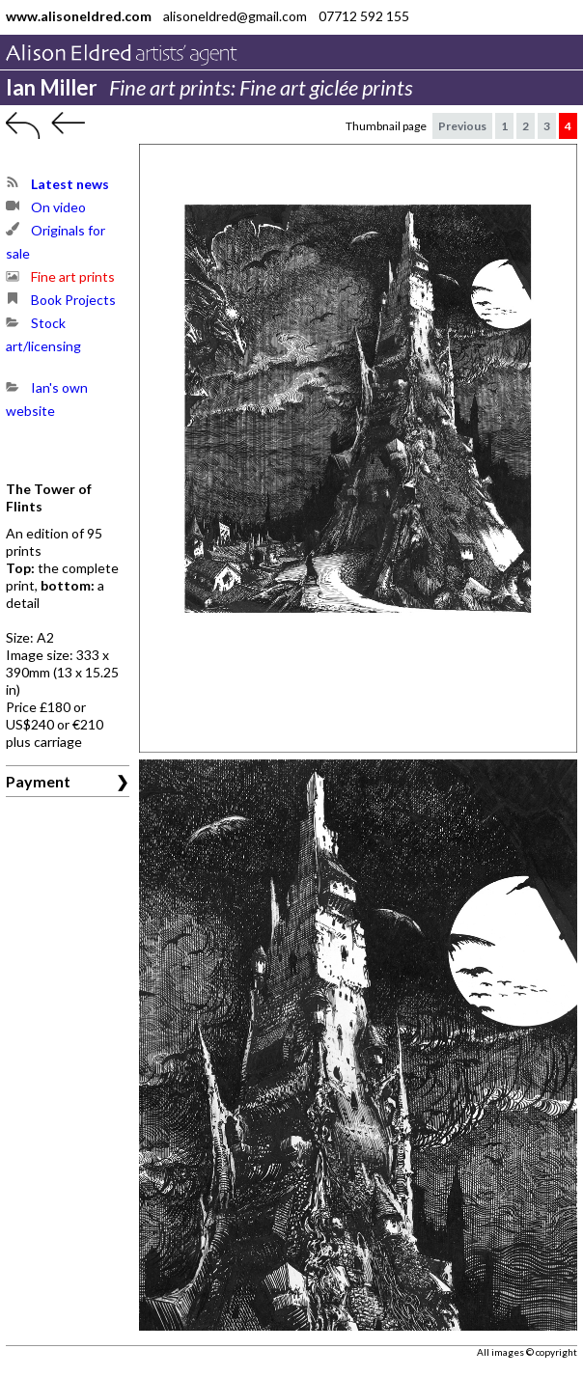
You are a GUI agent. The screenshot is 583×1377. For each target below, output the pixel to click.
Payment (38, 781)
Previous (462, 126)
